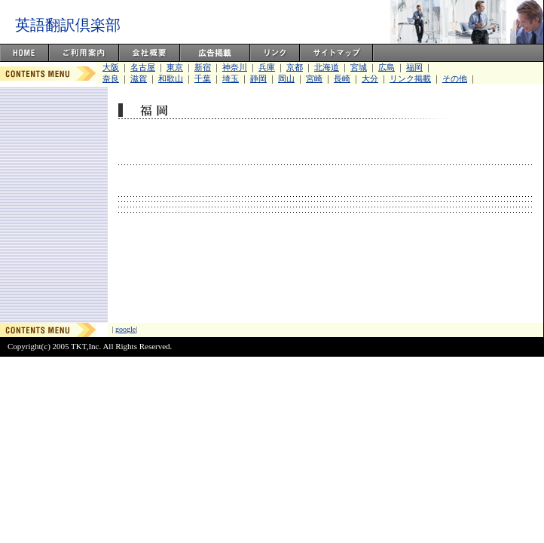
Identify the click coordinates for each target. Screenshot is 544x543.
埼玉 (230, 78)
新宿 (202, 67)
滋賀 (138, 78)
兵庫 (266, 67)
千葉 (202, 78)
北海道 (326, 67)
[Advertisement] (325, 276)
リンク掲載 (410, 78)
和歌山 (170, 78)
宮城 (358, 67)
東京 (175, 67)
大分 (370, 78)
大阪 (110, 67)
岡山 (286, 78)
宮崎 (314, 78)
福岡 (414, 67)
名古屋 (142, 67)
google (125, 329)
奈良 (110, 78)
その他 (454, 78)
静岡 (258, 78)
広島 (386, 67)
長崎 (342, 78)
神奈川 (234, 67)
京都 (294, 67)
